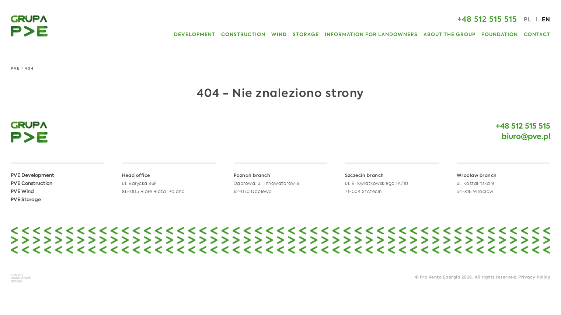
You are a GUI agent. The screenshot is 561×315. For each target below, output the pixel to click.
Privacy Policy (534, 278)
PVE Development (32, 175)
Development (194, 34)
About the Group (449, 34)
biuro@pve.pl (526, 137)
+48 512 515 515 (523, 126)
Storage (306, 34)
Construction (243, 34)
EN (546, 19)
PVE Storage (26, 199)
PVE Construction (31, 183)
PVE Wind (22, 191)
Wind (279, 34)
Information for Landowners (371, 34)
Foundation (499, 34)
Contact (537, 34)
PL (527, 19)
